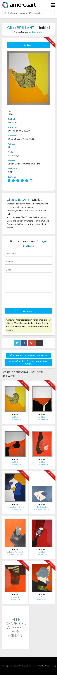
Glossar (48, 666)
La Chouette (42, 507)
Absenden (28, 311)
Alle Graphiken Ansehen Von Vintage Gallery (28, 362)
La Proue (42, 597)
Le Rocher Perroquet (15, 552)
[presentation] (28, 301)
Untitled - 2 (15, 597)
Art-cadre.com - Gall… (42, 509)
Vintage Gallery (36, 32)
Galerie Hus (42, 599)
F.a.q (54, 666)
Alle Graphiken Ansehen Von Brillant (28, 355)
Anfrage (28, 45)
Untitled (15, 417)
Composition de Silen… (15, 507)
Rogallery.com (42, 554)
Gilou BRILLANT (20, 28)
